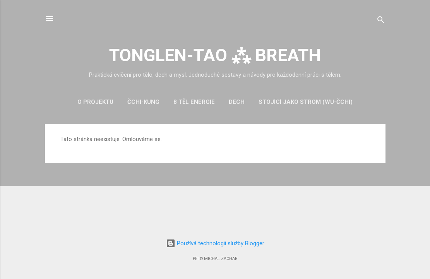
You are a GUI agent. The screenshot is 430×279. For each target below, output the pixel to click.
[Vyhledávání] (380, 21)
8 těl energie (194, 101)
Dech (237, 101)
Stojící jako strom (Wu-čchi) (306, 101)
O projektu (95, 101)
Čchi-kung (143, 101)
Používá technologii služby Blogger (215, 243)
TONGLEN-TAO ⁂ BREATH (215, 55)
